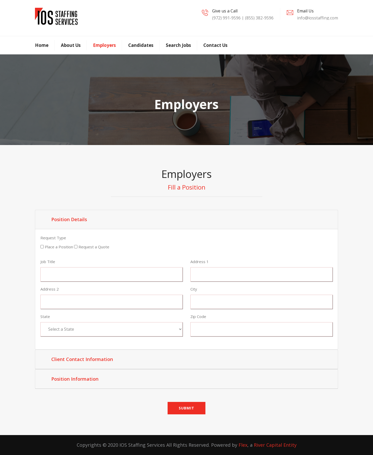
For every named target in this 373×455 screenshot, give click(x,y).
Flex (243, 445)
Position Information (74, 379)
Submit (186, 408)
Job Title (47, 261)
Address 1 (199, 261)
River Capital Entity (275, 445)
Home (41, 45)
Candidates (140, 45)
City (193, 289)
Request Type (53, 237)
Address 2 (49, 289)
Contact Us (215, 45)
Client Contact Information (82, 359)
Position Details (69, 219)
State (45, 316)
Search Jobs (178, 45)
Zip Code (198, 316)
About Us (71, 45)
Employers (104, 45)
